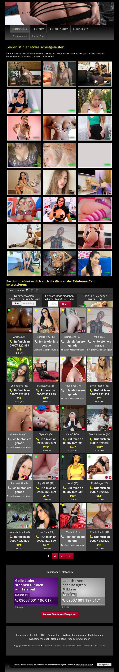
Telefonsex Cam (23, 12)
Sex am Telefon (80, 28)
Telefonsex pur (19, 36)
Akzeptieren (104, 665)
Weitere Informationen (84, 665)
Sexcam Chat (38, 36)
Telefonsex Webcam (58, 28)
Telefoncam (38, 28)
